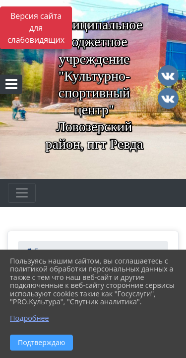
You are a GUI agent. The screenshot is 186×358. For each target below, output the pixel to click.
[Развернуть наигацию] (22, 193)
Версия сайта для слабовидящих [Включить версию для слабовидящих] (35, 27)
